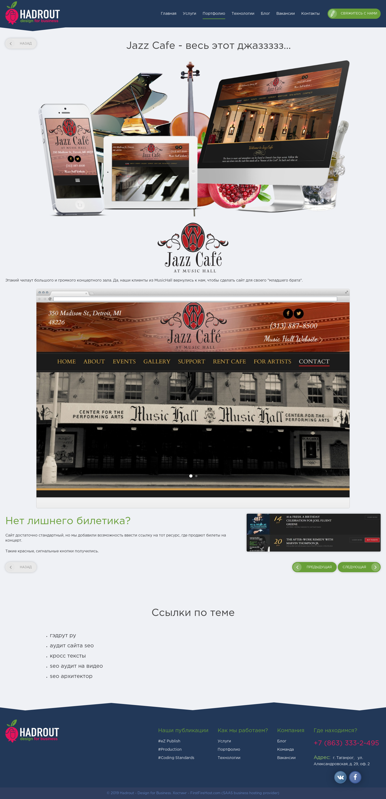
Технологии (243, 13)
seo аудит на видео (76, 666)
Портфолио (214, 13)
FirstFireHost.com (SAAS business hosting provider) (234, 793)
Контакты (310, 13)
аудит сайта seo (72, 645)
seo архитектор (71, 676)
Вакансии (285, 13)
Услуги (189, 13)
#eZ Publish (169, 741)
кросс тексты (68, 656)
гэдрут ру (63, 635)
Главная (168, 13)
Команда (285, 749)
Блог (265, 13)
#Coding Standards (176, 758)
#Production (170, 749)
